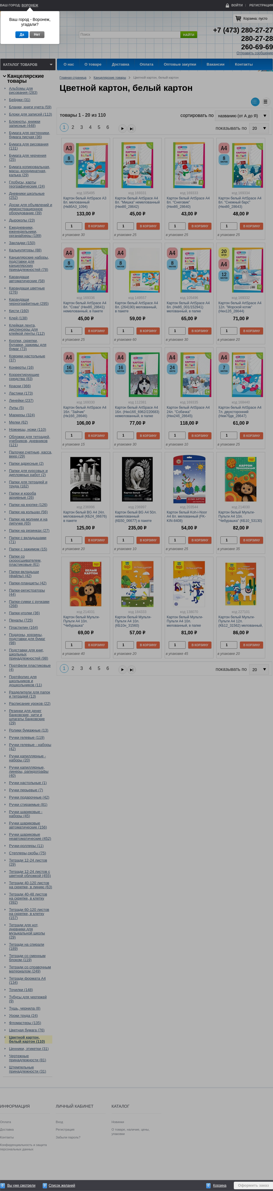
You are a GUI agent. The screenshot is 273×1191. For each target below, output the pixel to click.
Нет (37, 35)
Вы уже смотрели (21, 1185)
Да (22, 35)
